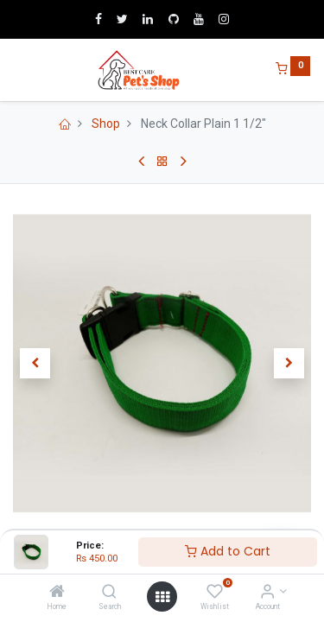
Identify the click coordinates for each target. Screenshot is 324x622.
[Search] (109, 593)
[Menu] (15, 70)
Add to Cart (227, 551)
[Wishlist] (214, 593)
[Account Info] (267, 593)
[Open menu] (162, 597)
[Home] (57, 593)
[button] (35, 364)
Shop (106, 123)
